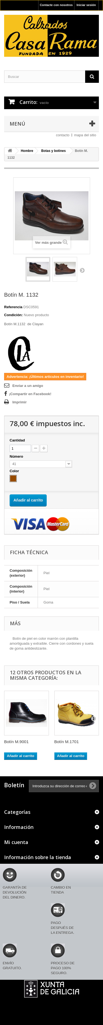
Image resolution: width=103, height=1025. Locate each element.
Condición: (13, 315)
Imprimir (19, 402)
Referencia (13, 307)
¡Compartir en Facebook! (30, 394)
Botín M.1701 (66, 741)
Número (17, 456)
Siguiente (82, 270)
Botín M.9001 (16, 741)
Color (15, 471)
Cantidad (17, 440)
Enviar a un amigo (27, 386)
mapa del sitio (85, 135)
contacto (62, 135)
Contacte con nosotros (56, 5)
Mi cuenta (16, 842)
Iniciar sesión (86, 5)
